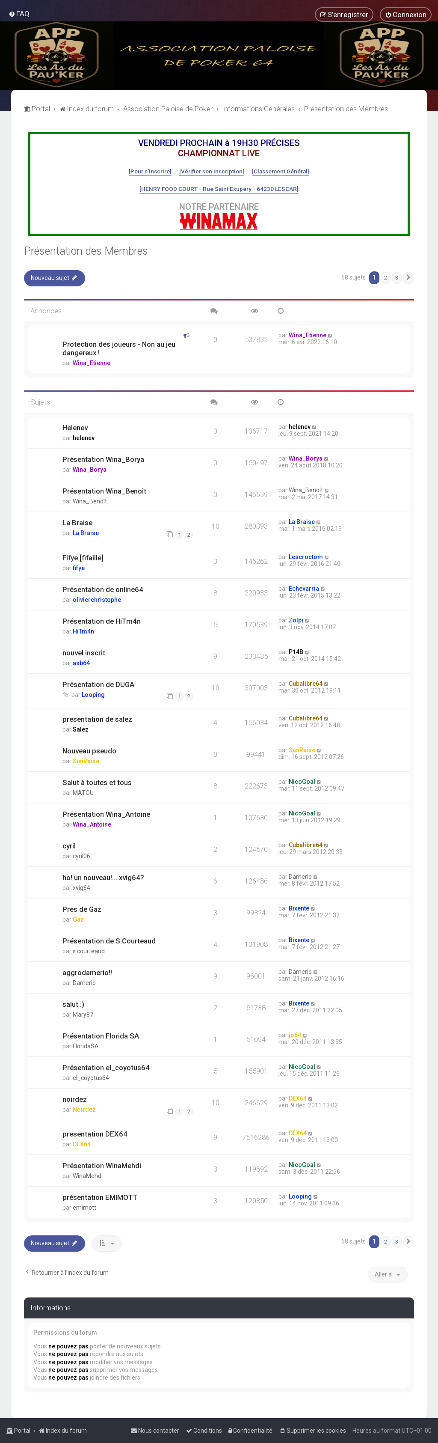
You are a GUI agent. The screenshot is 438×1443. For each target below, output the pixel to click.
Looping (93, 694)
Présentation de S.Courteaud (109, 941)
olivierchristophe (97, 599)
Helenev (75, 427)
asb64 (81, 663)
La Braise (77, 522)
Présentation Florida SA (100, 1036)
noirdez (74, 1099)
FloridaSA (86, 1046)
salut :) (73, 1004)
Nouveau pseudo (89, 751)
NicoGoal (302, 781)
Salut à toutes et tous (97, 782)
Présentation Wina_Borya (103, 459)
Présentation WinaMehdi (101, 1165)
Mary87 (83, 1014)
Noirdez (84, 1109)
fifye (79, 568)
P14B (296, 652)
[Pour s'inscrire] (150, 171)
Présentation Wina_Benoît (104, 491)
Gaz (78, 919)
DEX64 (298, 1098)
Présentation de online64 (102, 589)
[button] (408, 278)
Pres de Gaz (81, 909)
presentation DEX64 (94, 1134)
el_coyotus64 (91, 1077)
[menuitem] (19, 13)
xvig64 (81, 887)
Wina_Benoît (90, 501)
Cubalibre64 (306, 683)
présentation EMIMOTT (100, 1197)
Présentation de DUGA (98, 684)
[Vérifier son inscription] (211, 171)
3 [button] (396, 277)
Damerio (300, 876)
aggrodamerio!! (87, 972)
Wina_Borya (90, 469)
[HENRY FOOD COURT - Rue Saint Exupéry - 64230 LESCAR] (219, 188)
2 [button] (385, 277)
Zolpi (296, 620)
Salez (81, 729)
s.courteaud (89, 951)
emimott (84, 1207)
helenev (84, 437)
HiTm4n (83, 631)
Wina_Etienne (91, 363)
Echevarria (304, 588)
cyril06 (81, 856)
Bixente (299, 908)
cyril (69, 846)
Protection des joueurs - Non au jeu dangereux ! (118, 348)
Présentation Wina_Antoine (106, 814)
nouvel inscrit (83, 653)
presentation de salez (97, 719)
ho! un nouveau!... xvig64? (103, 877)
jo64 (295, 1035)
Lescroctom (306, 556)
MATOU (83, 792)
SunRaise (86, 761)
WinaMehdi (88, 1175)
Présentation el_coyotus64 (106, 1067)
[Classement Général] (280, 171)
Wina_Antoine (92, 824)
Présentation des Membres (86, 251)
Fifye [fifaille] (83, 557)
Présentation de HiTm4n (101, 621)
